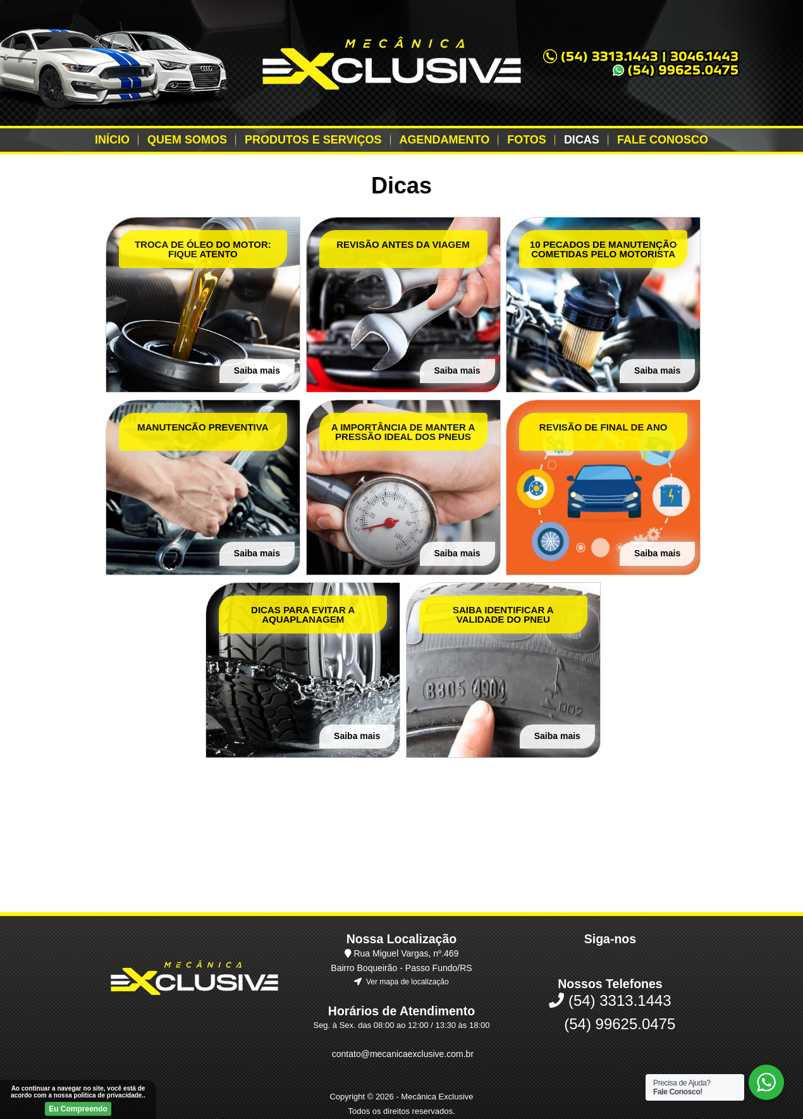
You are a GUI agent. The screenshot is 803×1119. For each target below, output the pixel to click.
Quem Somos (187, 139)
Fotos (526, 139)
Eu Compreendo (78, 1108)
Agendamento (445, 139)
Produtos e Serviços (313, 139)
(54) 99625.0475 (610, 974)
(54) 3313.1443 (610, 951)
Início (112, 139)
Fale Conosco (662, 139)
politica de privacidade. (109, 1095)
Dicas (581, 139)
